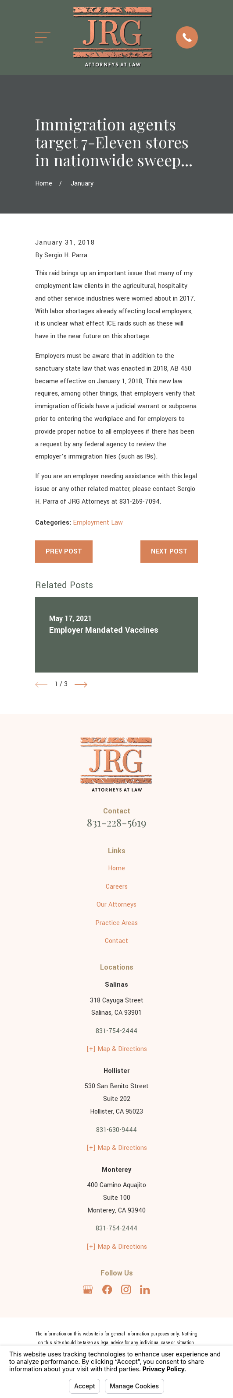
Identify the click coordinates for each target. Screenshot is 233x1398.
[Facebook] (107, 1289)
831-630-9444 (116, 1130)
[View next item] (81, 684)
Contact (116, 941)
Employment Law (98, 522)
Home (116, 868)
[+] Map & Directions (116, 1049)
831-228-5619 (116, 822)
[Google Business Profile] (88, 1289)
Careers (117, 886)
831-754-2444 (116, 1031)
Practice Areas (116, 923)
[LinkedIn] (145, 1289)
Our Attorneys (116, 904)
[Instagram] (126, 1289)
